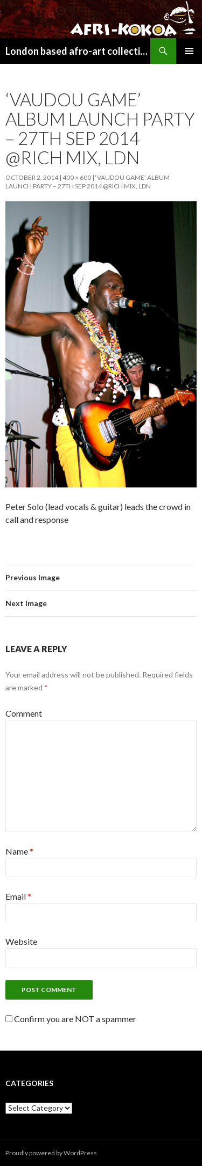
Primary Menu (189, 51)
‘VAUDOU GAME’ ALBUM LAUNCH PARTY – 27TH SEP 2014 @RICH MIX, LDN (87, 181)
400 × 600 (76, 177)
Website (21, 941)
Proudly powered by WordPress (51, 1153)
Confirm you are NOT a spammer (70, 1019)
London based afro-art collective (77, 51)
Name (19, 851)
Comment (23, 713)
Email (18, 896)
